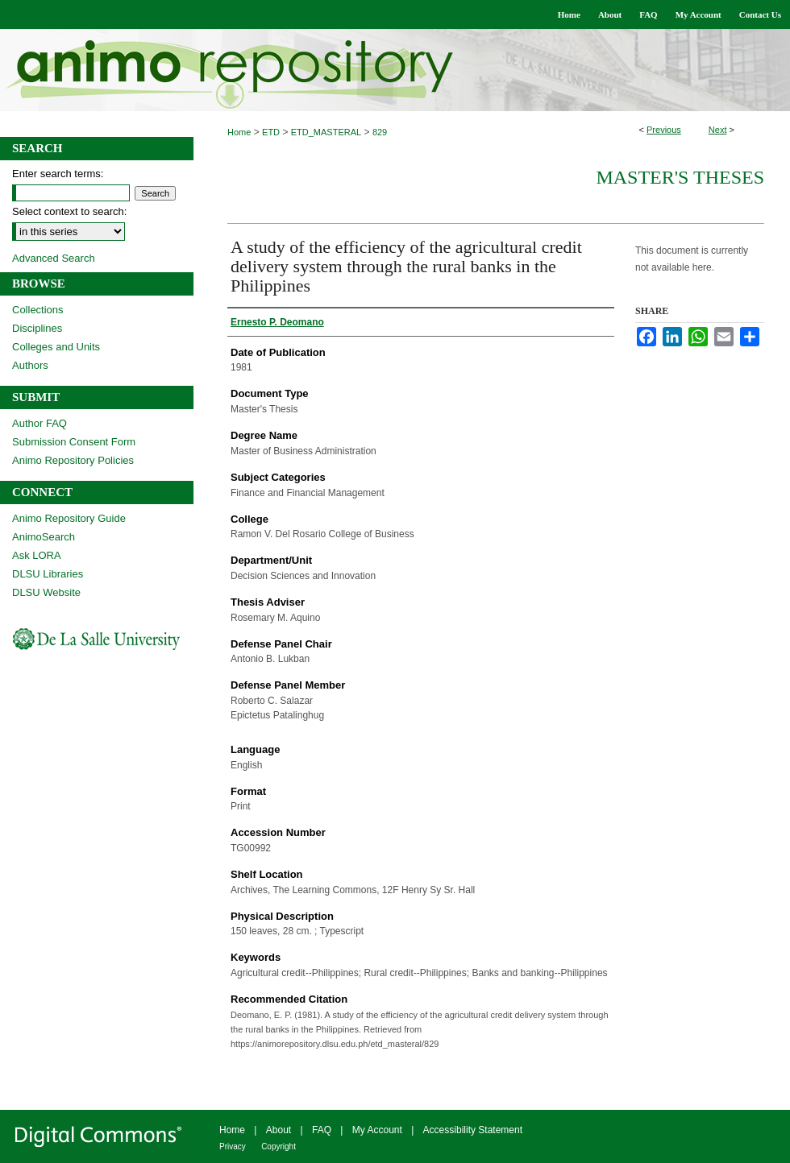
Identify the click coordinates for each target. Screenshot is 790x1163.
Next (718, 130)
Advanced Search (53, 258)
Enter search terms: (57, 174)
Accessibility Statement (472, 1130)
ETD (271, 132)
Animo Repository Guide (69, 518)
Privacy (232, 1146)
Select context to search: (69, 211)
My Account (377, 1130)
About (278, 1130)
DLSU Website (46, 592)
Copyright (278, 1146)
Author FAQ (39, 423)
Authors (30, 365)
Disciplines (37, 328)
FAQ (321, 1130)
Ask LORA (36, 555)
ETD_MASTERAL (326, 132)
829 (379, 132)
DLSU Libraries (47, 574)
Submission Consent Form (73, 442)
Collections (38, 310)
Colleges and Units (56, 347)
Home (239, 132)
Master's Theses (680, 177)
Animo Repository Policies (73, 460)
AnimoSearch (43, 537)
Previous (664, 130)
